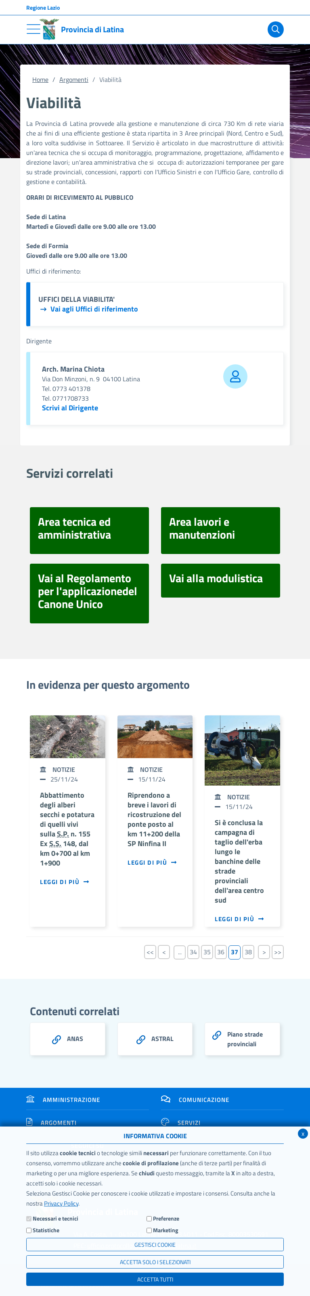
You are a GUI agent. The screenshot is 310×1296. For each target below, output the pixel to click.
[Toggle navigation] (33, 29)
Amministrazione (63, 1099)
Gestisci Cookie (155, 1244)
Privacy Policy (61, 1203)
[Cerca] (274, 29)
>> (277, 952)
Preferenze (166, 1218)
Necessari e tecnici (55, 1218)
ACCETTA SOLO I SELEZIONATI (155, 1262)
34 (193, 952)
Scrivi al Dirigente (70, 407)
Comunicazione (195, 1099)
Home (40, 79)
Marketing (165, 1230)
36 (220, 952)
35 (207, 952)
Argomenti (73, 79)
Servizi (181, 1122)
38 (248, 952)
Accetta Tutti (155, 1279)
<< (150, 952)
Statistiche (46, 1230)
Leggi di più (65, 882)
